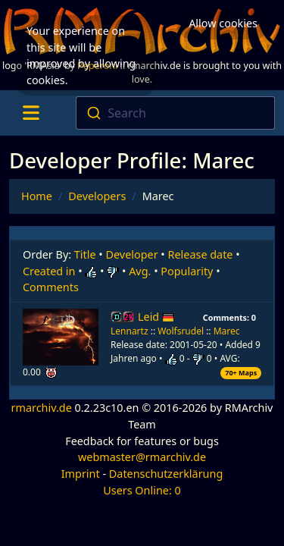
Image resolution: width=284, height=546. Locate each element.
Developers (97, 196)
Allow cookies (223, 23)
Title (85, 254)
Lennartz (129, 331)
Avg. (140, 271)
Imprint (80, 473)
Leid (156, 316)
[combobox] (175, 113)
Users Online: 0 (142, 490)
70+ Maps (241, 373)
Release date (200, 254)
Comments (51, 287)
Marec (227, 331)
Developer (132, 254)
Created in (49, 271)
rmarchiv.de (41, 407)
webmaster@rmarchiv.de (142, 457)
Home (36, 196)
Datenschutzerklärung (166, 473)
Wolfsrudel (181, 331)
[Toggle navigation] (30, 113)
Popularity (187, 271)
